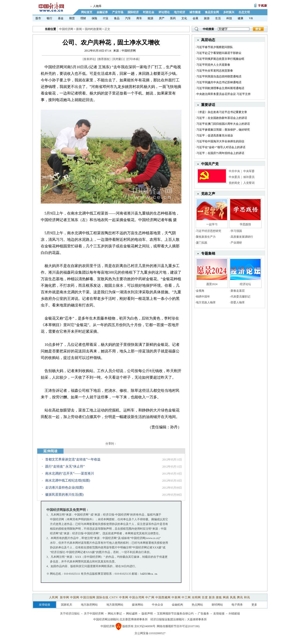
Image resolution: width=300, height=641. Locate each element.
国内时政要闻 (93, 29)
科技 (229, 18)
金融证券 (102, 12)
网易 (226, 597)
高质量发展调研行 (242, 236)
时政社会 (148, 12)
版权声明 (147, 613)
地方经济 (179, 12)
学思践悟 (245, 224)
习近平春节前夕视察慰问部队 (214, 47)
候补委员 (249, 177)
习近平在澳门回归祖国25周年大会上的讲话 (223, 123)
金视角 (200, 290)
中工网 (186, 597)
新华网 (64, 597)
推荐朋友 (103, 59)
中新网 (176, 597)
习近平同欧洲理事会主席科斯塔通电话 (220, 88)
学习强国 (236, 231)
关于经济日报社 (70, 613)
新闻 (79, 29)
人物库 (97, 6)
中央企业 (157, 604)
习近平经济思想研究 (208, 231)
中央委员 (234, 177)
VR (251, 18)
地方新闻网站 (114, 604)
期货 (72, 18)
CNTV (113, 597)
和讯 (247, 597)
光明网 (196, 597)
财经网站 (217, 604)
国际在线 (102, 597)
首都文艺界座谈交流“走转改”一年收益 (73, 459)
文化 (184, 18)
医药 (173, 18)
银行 (49, 18)
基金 (61, 18)
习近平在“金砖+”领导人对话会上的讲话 (220, 147)
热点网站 (197, 604)
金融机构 (177, 604)
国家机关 (66, 604)
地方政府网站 (89, 604)
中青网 (123, 597)
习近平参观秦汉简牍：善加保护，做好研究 (223, 129)
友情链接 (219, 613)
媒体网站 (137, 604)
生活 (218, 18)
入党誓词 (249, 183)
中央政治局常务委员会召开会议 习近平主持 (223, 94)
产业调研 (236, 242)
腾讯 (240, 597)
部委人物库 (238, 302)
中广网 (149, 597)
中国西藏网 (163, 597)
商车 (139, 18)
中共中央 (234, 171)
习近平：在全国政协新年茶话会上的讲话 (221, 118)
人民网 (54, 597)
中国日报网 (87, 597)
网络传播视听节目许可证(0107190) (178, 626)
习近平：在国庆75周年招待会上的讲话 (220, 153)
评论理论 (164, 12)
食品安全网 (212, 12)
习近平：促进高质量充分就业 (214, 135)
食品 (117, 18)
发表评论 (89, 59)
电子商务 (237, 604)
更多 (254, 604)
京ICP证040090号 (145, 626)
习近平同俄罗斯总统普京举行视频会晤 (220, 58)
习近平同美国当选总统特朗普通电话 (218, 76)
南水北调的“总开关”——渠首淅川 (69, 473)
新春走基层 (238, 290)
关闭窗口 (118, 59)
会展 (195, 18)
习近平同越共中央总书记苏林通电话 (218, 82)
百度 (205, 597)
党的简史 (234, 183)
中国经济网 (66, 29)
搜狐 (219, 597)
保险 (94, 18)
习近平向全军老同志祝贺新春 (214, 70)
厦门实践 (201, 242)
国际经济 (133, 12)
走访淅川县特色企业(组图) (64, 487)
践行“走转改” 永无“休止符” (65, 466)
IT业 (105, 18)
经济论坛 (245, 284)
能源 (150, 18)
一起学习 (212, 224)
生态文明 (244, 12)
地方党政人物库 (206, 302)
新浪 (212, 597)
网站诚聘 (131, 613)
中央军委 (249, 171)
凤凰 (233, 597)
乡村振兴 (228, 12)
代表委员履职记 (240, 296)
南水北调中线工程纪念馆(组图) (67, 480)
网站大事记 (115, 613)
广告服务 (203, 613)
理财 (83, 18)
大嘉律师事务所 (197, 619)
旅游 (207, 18)
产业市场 (117, 12)
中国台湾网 (136, 597)
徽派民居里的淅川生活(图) (64, 494)
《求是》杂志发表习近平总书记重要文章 (221, 112)
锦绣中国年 (203, 296)
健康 (240, 18)
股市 (38, 18)
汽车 (128, 18)
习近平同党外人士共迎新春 (213, 64)
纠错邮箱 (234, 613)
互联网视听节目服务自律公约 (175, 613)
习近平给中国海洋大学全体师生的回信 (220, 141)
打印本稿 (133, 59)
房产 (162, 18)
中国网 (74, 597)
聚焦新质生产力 (206, 236)
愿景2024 (212, 284)
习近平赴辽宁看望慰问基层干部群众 (218, 53)
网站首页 (86, 12)
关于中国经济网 (94, 613)
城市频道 (195, 12)
